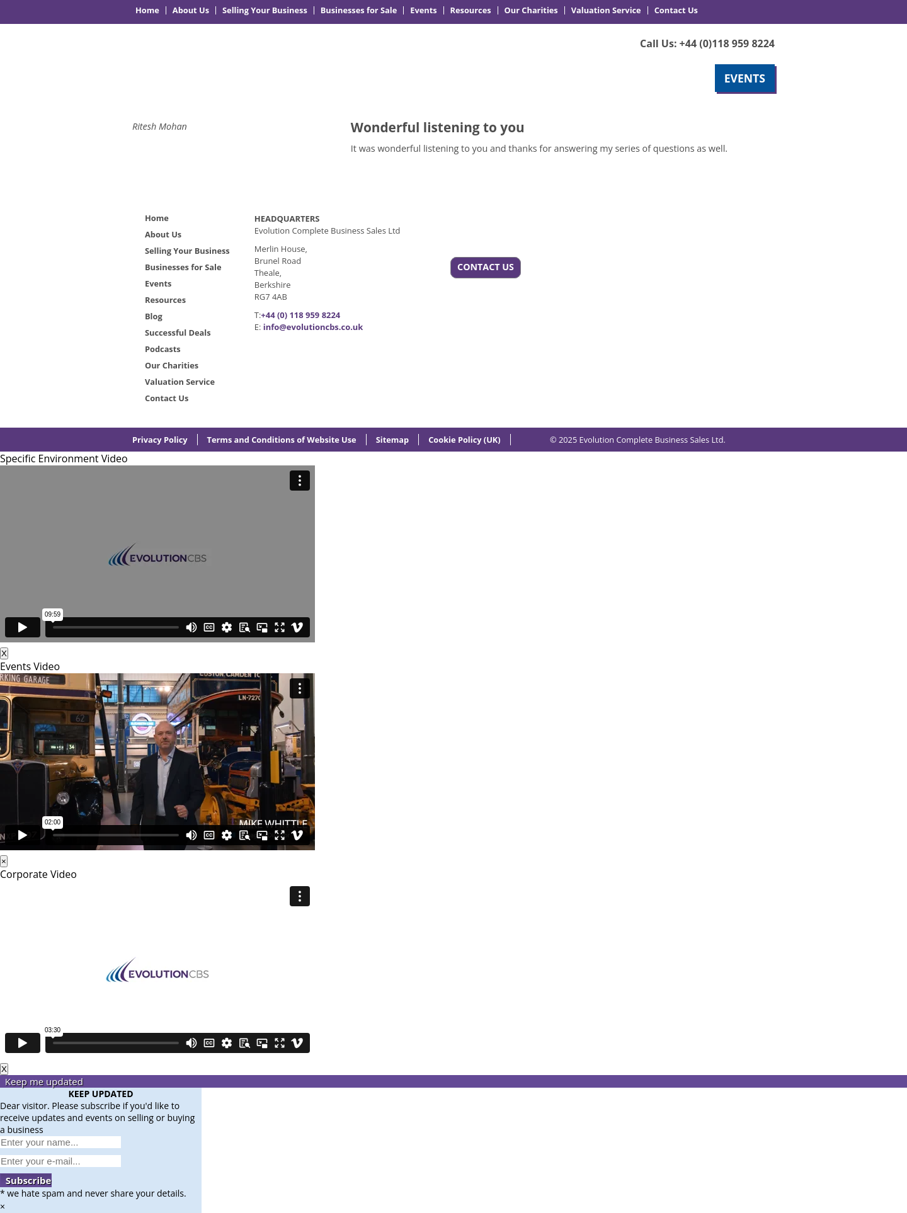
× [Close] (3, 861)
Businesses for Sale (359, 10)
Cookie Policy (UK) (464, 439)
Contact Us (676, 10)
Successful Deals (178, 332)
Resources (470, 10)
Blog (154, 316)
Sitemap (392, 439)
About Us (191, 10)
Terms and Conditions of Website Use (282, 439)
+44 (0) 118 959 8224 (300, 315)
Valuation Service (606, 10)
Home (147, 10)
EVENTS (744, 78)
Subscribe (26, 1180)
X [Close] (4, 653)
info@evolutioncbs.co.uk (313, 327)
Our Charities (531, 10)
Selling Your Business (264, 10)
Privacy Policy (160, 439)
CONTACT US (485, 267)
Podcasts (163, 349)
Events (423, 10)
